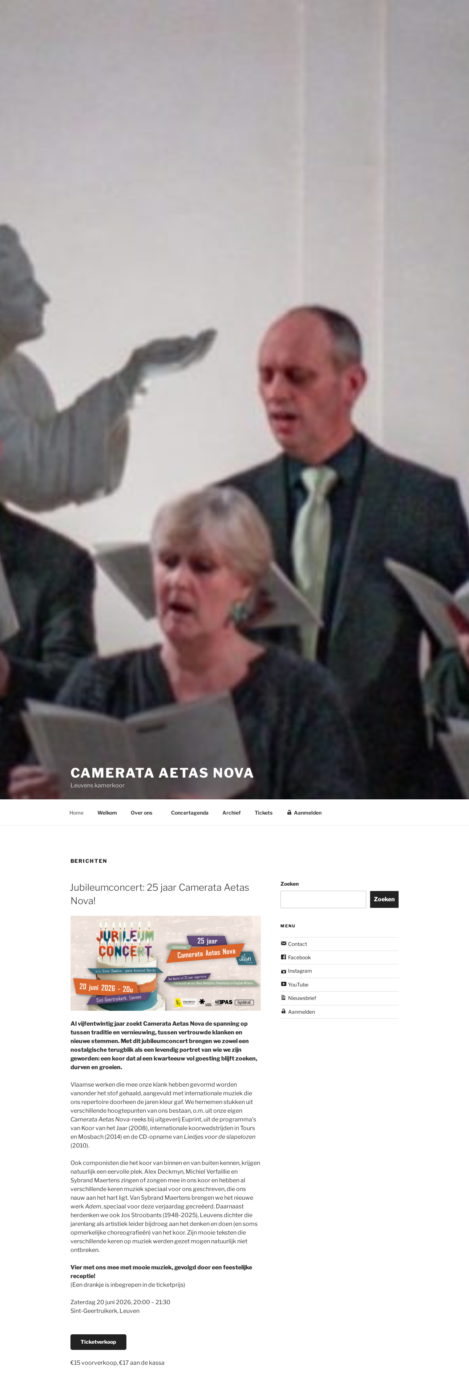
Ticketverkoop (98, 1342)
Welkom (107, 812)
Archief (231, 812)
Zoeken (289, 884)
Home (76, 812)
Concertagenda (190, 812)
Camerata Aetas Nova (162, 766)
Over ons (145, 812)
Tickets (263, 812)
